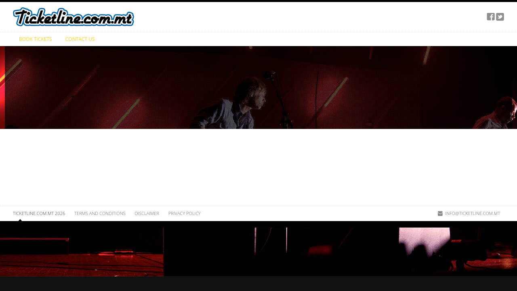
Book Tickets (35, 39)
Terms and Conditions (99, 213)
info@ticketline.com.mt (472, 213)
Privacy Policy (184, 213)
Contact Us (80, 39)
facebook (491, 17)
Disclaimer (147, 213)
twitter (500, 17)
